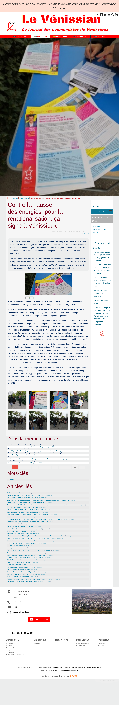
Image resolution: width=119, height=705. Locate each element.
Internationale (79, 654)
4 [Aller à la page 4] (34, 472)
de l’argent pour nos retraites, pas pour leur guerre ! (26, 547)
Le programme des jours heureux (19, 561)
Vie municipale (100, 658)
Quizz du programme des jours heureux (21, 559)
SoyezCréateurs (67, 688)
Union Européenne (77, 660)
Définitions (97, 233)
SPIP (78, 688)
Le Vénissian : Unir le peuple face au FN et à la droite (26, 596)
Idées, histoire (60, 654)
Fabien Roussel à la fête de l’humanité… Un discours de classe (30, 503)
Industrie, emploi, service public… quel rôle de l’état (26, 588)
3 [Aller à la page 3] (28, 472)
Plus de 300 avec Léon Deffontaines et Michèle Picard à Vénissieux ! (32, 534)
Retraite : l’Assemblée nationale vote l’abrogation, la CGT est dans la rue (34, 467)
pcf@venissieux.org (21, 621)
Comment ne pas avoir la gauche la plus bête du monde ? (28, 522)
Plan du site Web (21, 647)
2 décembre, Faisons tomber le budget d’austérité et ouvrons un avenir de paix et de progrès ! (42, 455)
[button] (93, 15)
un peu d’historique (21, 626)
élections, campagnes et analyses (106, 663)
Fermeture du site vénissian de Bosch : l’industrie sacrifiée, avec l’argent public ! (37, 448)
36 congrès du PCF (10, 666)
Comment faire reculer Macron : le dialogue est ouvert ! (27, 586)
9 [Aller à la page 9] (68, 472)
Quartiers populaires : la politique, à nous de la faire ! (26, 566)
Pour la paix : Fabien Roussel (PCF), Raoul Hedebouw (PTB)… (30, 520)
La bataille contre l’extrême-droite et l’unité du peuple (26, 527)
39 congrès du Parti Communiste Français (17, 674)
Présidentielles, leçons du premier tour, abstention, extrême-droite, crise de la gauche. (38, 554)
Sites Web (97, 226)
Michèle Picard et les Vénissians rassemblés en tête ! (26, 574)
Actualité (60, 593)
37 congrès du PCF (10, 669)
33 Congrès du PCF (10, 657)
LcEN (61, 685)
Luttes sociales (24, 198)
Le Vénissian (99, 660)
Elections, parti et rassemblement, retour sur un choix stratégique (30, 569)
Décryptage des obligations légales (90, 685)
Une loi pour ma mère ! (15, 537)
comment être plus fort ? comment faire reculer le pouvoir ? (28, 542)
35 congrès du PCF (10, 663)
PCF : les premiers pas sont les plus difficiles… (24, 581)
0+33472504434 (19, 616)
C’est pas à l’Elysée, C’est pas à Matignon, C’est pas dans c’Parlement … (34, 525)
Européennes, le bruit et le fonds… (19, 578)
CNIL (56, 685)
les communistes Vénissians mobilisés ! (21, 583)
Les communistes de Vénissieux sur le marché (24, 539)
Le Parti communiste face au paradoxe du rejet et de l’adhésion (30, 510)
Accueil (96, 206)
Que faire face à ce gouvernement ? (20, 544)
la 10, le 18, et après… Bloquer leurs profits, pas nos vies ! (29, 465)
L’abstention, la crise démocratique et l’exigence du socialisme (29, 571)
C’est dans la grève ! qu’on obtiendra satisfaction (26, 460)
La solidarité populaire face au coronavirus (22, 576)
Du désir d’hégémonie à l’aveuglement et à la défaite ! (26, 517)
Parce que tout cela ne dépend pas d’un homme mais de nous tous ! (32, 593)
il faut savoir (74, 685)
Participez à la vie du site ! (106, 698)
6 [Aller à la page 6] (48, 472)
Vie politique (14, 198)
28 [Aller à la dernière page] (82, 472)
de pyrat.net (55, 688)
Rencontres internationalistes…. (81, 658)
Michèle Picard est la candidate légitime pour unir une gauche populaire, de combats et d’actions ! (42, 549)
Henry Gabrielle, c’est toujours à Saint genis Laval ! (26, 457)
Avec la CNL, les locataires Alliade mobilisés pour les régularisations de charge (37, 445)
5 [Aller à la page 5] (41, 472)
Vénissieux (101, 654)
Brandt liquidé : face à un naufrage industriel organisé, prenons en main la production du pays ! (42, 453)
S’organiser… (11, 654)
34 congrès (8, 660)
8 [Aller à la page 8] (61, 472)
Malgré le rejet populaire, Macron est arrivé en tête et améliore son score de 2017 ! (37, 552)
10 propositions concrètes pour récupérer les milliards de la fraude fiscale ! (34, 564)
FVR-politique (12, 484)
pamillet (86, 233)
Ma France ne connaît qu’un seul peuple (21, 498)
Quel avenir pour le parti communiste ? (21, 591)
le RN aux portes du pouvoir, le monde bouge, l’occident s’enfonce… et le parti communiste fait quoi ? (44, 529)
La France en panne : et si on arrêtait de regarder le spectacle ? (30, 500)
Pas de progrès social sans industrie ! (22, 450)
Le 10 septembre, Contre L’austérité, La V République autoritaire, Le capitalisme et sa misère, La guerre (46, 462)
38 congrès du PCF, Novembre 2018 (15, 671)
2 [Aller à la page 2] (21, 472)
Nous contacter (39, 633)
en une (49, 596)
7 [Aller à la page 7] (55, 472)
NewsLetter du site (101, 230)
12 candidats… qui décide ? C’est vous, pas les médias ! (27, 556)
